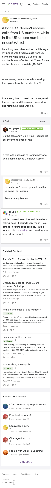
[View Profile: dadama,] (5, 452)
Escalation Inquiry (19, 425)
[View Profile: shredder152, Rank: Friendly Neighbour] (5, 20)
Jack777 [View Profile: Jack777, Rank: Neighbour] (6, 381)
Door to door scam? (20, 415)
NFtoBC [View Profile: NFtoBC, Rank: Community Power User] (12, 212)
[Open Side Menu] (3, 4)
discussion (22, 230)
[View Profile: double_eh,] (5, 427)
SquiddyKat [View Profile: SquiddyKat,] (27, 408)
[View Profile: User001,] (5, 416)
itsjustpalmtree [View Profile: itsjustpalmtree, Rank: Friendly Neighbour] (9, 353)
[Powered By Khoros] (25, 482)
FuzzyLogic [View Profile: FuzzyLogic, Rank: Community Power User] (14, 128)
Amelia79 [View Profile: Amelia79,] (26, 444)
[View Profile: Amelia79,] (5, 440)
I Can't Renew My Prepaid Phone (27, 404)
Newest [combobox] (43, 121)
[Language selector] (23, 4)
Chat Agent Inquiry (19, 438)
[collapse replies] (25, 126)
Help (36, 474)
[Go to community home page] (13, 4)
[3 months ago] (15, 408)
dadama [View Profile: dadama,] (26, 454)
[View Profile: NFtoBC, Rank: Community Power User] (5, 213)
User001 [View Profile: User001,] (26, 419)
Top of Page (26, 474)
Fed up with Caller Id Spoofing (26, 450)
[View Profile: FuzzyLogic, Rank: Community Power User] (5, 130)
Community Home (9, 474)
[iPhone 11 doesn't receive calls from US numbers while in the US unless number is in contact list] (13, 131)
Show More (25, 462)
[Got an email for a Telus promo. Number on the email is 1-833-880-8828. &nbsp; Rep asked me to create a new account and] (25, 320)
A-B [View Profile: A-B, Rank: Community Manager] (4, 272)
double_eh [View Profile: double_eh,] (27, 431)
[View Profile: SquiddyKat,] (5, 406)
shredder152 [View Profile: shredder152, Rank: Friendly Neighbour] (15, 18)
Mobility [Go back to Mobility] (6, 11)
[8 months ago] (12, 298)
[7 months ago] (12, 271)
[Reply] (44, 113)
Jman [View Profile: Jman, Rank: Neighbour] (5, 326)
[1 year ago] (13, 326)
